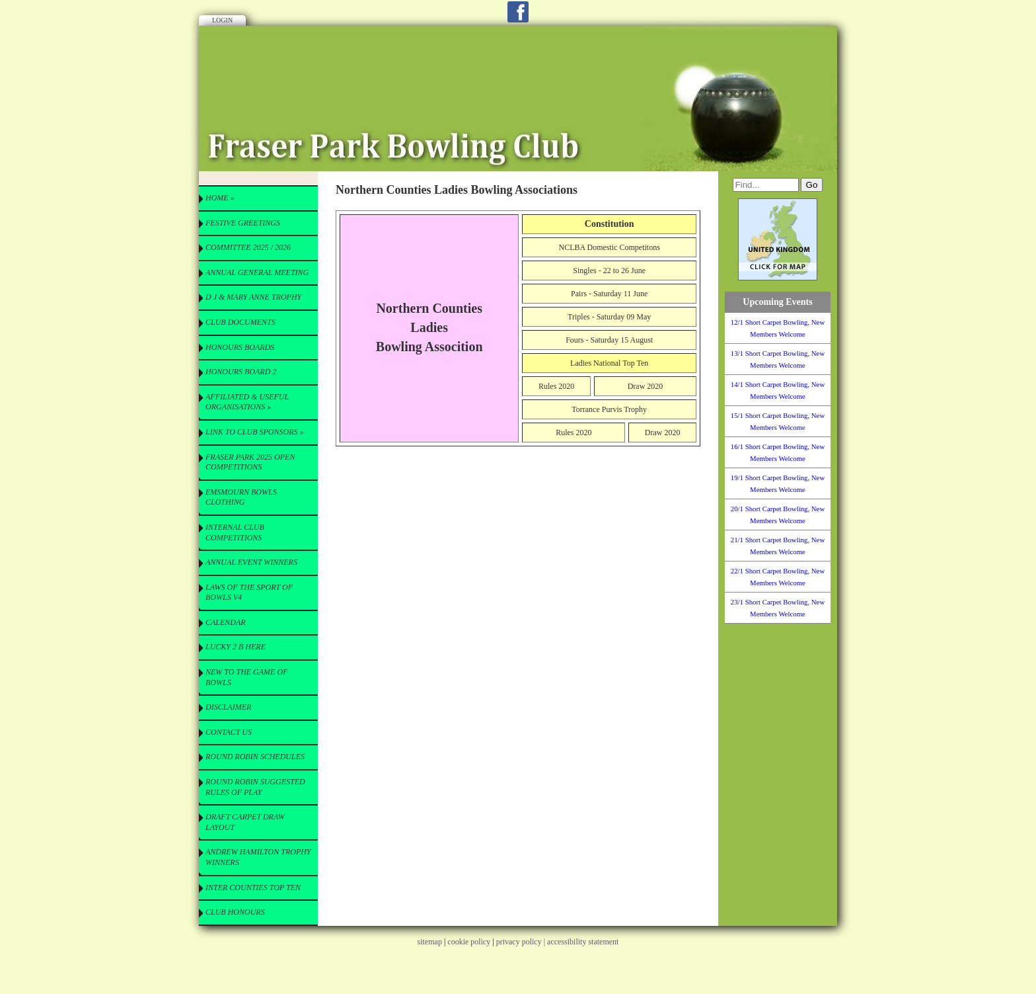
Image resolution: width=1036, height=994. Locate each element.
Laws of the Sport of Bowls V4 (249, 592)
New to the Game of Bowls (246, 677)
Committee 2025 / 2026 (248, 247)
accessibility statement (582, 941)
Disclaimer (228, 707)
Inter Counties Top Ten (253, 887)
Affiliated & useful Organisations (247, 402)
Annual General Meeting (257, 272)
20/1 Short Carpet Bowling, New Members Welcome (778, 514)
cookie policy (468, 941)
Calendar (225, 622)
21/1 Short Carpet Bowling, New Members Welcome (778, 546)
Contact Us (228, 732)
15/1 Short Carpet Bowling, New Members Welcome (778, 421)
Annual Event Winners (251, 562)
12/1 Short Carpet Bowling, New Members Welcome (778, 328)
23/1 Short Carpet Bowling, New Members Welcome (778, 608)
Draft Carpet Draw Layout (245, 822)
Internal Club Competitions (234, 532)
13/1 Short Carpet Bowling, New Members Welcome (778, 359)
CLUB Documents (240, 322)
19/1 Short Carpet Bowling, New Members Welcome (778, 483)
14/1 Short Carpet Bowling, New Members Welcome (778, 390)
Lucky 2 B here (235, 646)
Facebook (518, 11)
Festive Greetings (242, 223)
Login (222, 20)
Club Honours (235, 912)
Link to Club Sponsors (254, 431)
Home (220, 197)
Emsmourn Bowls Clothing (241, 497)
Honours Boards (239, 347)
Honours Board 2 (240, 371)
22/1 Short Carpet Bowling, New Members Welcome (778, 577)
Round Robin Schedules (255, 756)
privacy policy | (521, 941)
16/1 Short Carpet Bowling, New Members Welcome (778, 452)
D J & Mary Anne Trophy (253, 297)
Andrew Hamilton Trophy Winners (258, 857)
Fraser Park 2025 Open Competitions (250, 462)
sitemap (430, 941)
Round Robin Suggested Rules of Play (255, 787)
